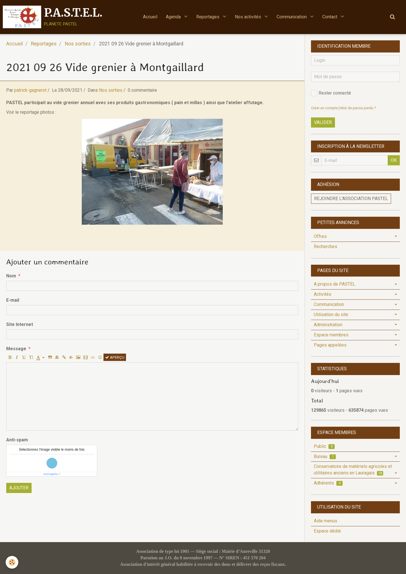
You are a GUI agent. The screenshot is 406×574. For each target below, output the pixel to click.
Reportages (208, 16)
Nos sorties (78, 44)
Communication (292, 16)
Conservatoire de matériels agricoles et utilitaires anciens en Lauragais (353, 470)
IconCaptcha (50, 474)
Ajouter (18, 487)
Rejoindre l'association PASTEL (351, 198)
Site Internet (19, 324)
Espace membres (331, 335)
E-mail (12, 300)
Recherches (325, 246)
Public (324, 446)
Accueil (150, 16)
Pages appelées (330, 345)
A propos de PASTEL (334, 284)
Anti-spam (17, 439)
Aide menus (325, 520)
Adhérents (328, 483)
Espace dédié (327, 531)
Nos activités (248, 16)
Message (16, 348)
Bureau (325, 456)
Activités (322, 294)
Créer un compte (324, 108)
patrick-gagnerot (30, 90)
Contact (330, 16)
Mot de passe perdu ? (358, 108)
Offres (320, 236)
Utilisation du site (331, 314)
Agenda (174, 16)
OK (394, 160)
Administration (328, 324)
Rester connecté (331, 93)
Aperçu (114, 357)
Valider (323, 122)
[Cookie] (12, 562)
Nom (11, 276)
